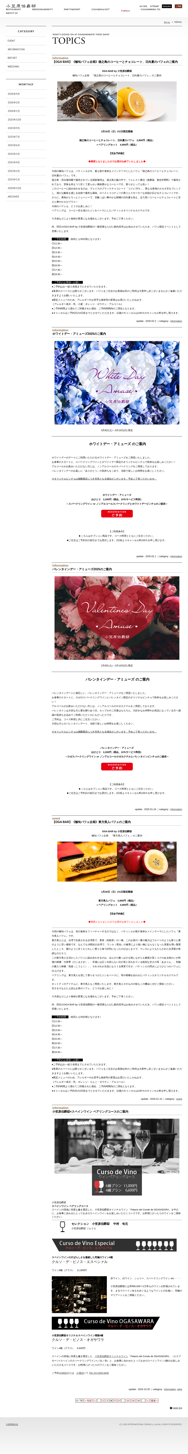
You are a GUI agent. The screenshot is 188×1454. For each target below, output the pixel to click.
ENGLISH (167, 6)
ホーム (167, 22)
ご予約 (178, 6)
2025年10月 (14, 119)
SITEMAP (154, 6)
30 (138, 1400)
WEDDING (13, 66)
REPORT (12, 57)
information (176, 321)
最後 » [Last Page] (154, 1400)
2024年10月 (14, 188)
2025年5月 (14, 153)
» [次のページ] (147, 1400)
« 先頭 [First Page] (88, 1400)
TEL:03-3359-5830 (99, 1373)
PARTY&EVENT (72, 9)
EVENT (11, 40)
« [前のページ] (94, 1400)
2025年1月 (14, 179)
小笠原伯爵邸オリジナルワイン (111, 1356)
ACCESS (143, 6)
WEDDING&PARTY (42, 9)
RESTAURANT (13, 9)
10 (128, 1400)
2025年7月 (14, 136)
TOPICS (125, 10)
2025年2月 (14, 170)
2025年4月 (14, 162)
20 (133, 1400)
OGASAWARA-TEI (150, 9)
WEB (64, 1373)
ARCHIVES (13, 196)
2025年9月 (14, 128)
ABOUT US (12, 13)
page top (177, 1407)
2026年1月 (14, 110)
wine (179, 1389)
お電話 (80, 1373)
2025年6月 (14, 145)
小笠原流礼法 (12, 1424)
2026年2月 (14, 102)
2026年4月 (14, 93)
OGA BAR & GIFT (100, 9)
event (179, 1099)
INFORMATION (16, 49)
